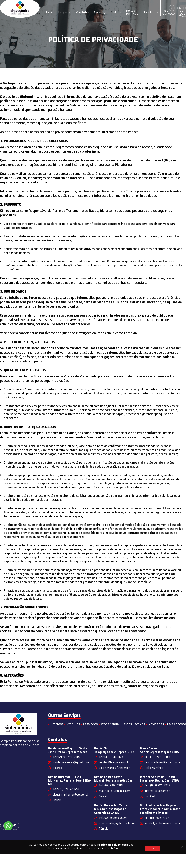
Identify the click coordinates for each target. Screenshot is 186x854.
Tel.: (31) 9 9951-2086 (158, 757)
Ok (152, 848)
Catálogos (88, 8)
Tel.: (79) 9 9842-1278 (66, 789)
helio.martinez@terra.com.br (162, 762)
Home (48, 8)
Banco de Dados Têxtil (152, 8)
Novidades (126, 8)
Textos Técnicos (112, 8)
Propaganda (110, 724)
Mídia (101, 8)
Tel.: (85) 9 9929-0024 (113, 817)
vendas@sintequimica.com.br (162, 823)
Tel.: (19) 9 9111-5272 (157, 785)
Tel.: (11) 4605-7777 (157, 817)
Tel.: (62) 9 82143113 (111, 785)
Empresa (60, 8)
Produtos (74, 8)
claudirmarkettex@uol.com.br (71, 794)
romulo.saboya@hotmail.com (117, 823)
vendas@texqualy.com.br (114, 762)
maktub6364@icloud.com (114, 791)
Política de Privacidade (112, 844)
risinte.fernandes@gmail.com (71, 762)
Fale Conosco (140, 8)
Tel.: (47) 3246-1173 (111, 757)
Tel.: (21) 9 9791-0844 (66, 757)
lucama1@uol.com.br (157, 791)
